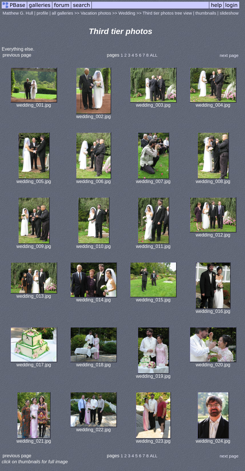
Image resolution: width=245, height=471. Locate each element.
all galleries (62, 13)
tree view (183, 13)
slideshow (229, 13)
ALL (154, 55)
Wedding (126, 13)
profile (42, 13)
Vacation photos (96, 13)
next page (229, 55)
